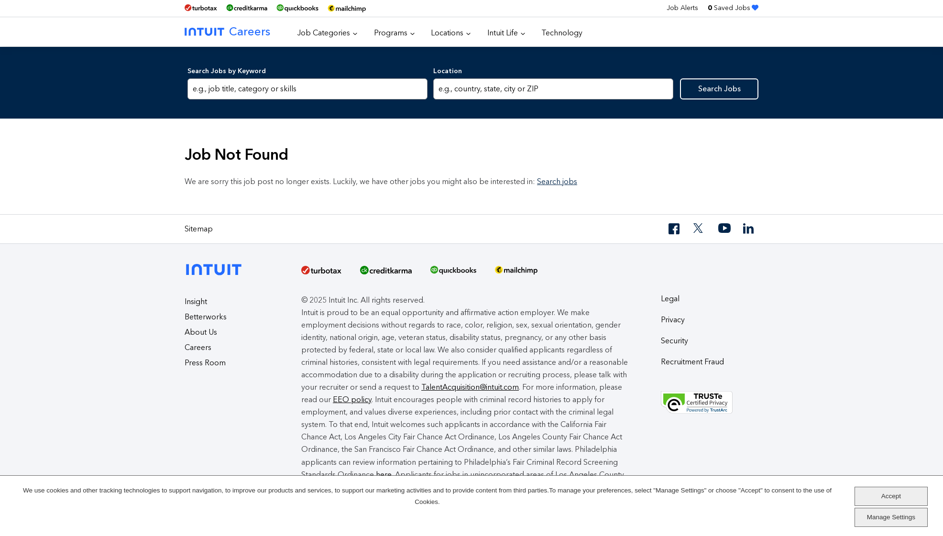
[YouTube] (724, 228)
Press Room (205, 362)
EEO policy (352, 399)
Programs (390, 32)
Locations (447, 32)
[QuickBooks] (297, 8)
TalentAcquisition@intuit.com (470, 387)
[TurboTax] (201, 7)
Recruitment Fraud (692, 361)
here (384, 474)
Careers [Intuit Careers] (227, 31)
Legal (670, 298)
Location (447, 71)
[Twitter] (699, 228)
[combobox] (553, 88)
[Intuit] (216, 261)
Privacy (673, 319)
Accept (891, 496)
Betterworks (206, 316)
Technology (561, 32)
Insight (196, 301)
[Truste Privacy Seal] (709, 402)
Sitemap (199, 228)
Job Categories (323, 32)
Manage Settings (891, 517)
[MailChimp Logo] (347, 8)
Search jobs (557, 181)
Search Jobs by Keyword (226, 71)
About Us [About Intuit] (201, 332)
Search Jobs (719, 88)
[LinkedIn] (749, 228)
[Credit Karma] (246, 7)
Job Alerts (682, 8)
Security (674, 340)
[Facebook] (675, 228)
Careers (198, 347)
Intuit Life (502, 32)
